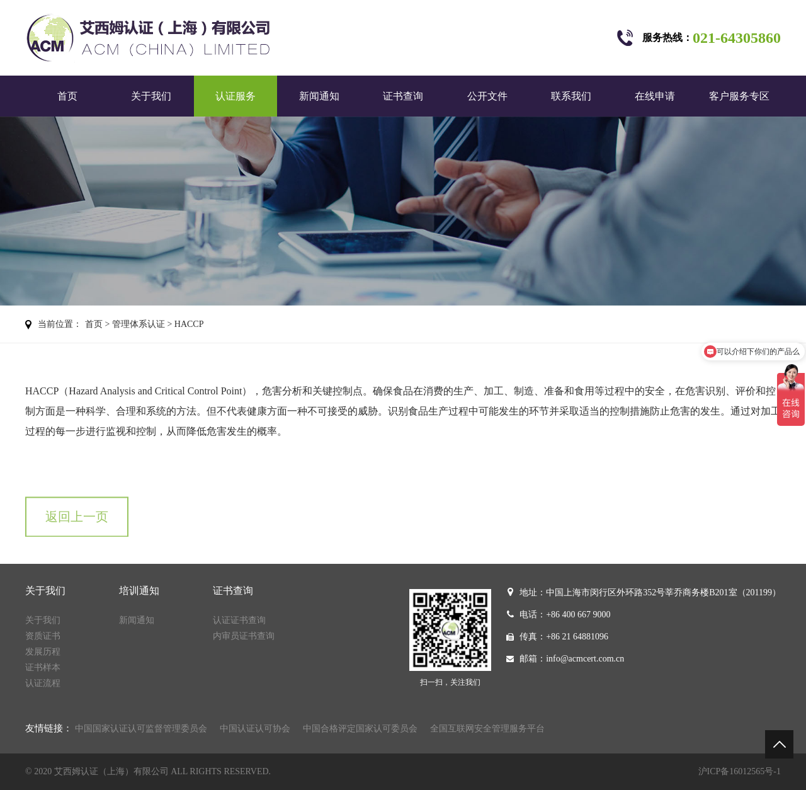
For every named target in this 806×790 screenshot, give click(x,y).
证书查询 (403, 96)
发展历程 (42, 651)
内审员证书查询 (244, 636)
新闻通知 (319, 96)
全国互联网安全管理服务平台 (487, 728)
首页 (67, 96)
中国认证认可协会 (255, 728)
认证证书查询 (239, 620)
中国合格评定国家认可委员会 (360, 728)
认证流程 (42, 683)
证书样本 (42, 667)
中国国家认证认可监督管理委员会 (141, 728)
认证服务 (235, 96)
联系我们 (571, 96)
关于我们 (151, 96)
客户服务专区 (739, 96)
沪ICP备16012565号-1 (739, 771)
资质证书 (42, 636)
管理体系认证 (138, 324)
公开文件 (487, 96)
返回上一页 (76, 525)
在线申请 (655, 96)
